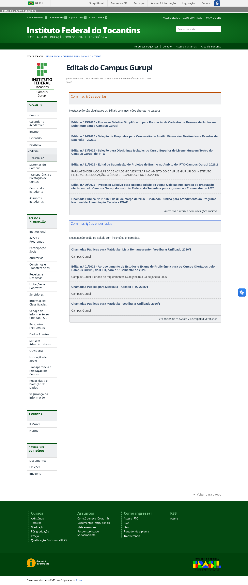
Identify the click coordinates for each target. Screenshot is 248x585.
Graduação (37, 527)
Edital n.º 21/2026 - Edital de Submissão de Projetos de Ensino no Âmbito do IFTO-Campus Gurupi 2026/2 (144, 164)
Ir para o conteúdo (37, 17)
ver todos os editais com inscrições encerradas (188, 318)
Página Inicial (53, 56)
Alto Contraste (192, 17)
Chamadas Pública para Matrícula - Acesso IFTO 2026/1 (109, 286)
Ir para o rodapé (98, 17)
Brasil (39, 3)
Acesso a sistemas (186, 46)
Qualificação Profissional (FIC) (49, 540)
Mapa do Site (213, 17)
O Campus (86, 56)
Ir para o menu (58, 17)
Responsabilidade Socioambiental (88, 533)
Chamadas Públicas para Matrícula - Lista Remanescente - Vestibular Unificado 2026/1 (131, 249)
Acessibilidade (171, 17)
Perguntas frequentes (146, 46)
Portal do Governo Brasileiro (19, 10)
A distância (37, 518)
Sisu (126, 527)
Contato (167, 46)
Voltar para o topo (209, 494)
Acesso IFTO (131, 518)
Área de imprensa (211, 46)
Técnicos (36, 523)
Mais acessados (86, 527)
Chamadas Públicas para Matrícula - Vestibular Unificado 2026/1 (115, 303)
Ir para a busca (78, 17)
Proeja (35, 536)
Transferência (132, 536)
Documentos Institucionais (93, 523)
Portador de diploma (136, 531)
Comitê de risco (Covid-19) (93, 518)
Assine (174, 518)
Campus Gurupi (71, 56)
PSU (126, 523)
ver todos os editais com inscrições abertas (190, 211)
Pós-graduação (40, 531)
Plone (79, 580)
